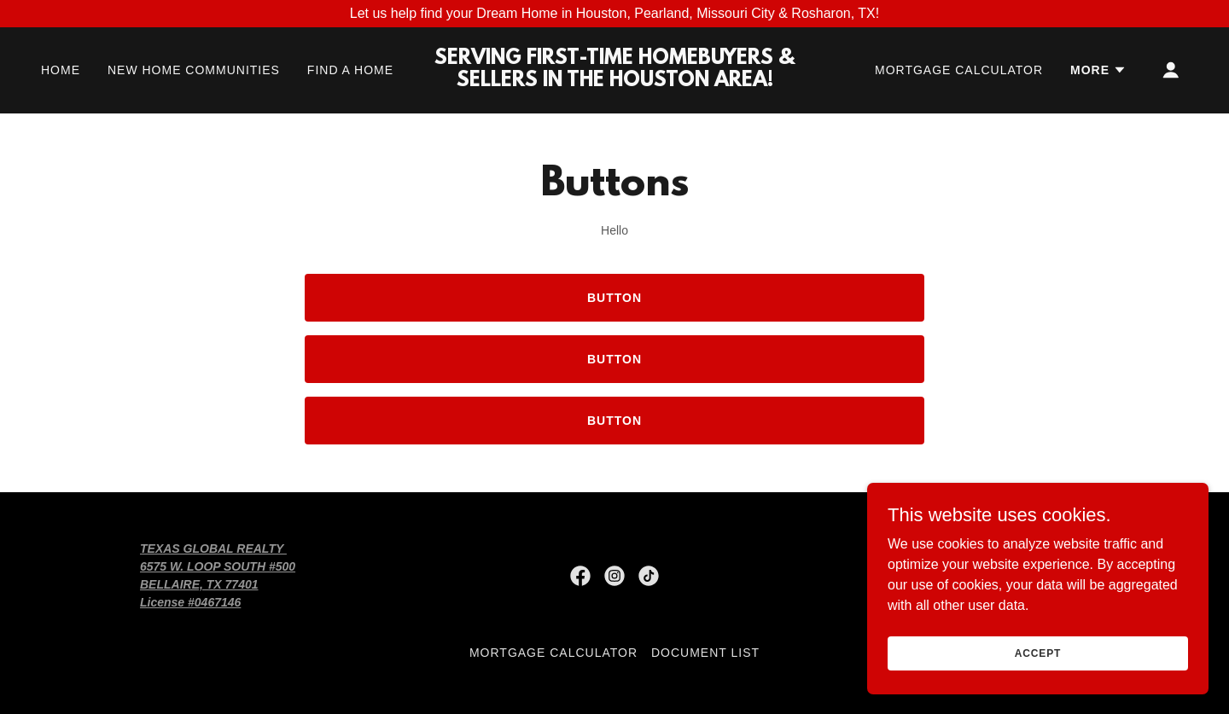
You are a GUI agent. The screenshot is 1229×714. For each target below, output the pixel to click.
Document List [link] (705, 652)
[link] (614, 81)
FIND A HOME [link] (350, 70)
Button (614, 298)
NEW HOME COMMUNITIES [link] (194, 70)
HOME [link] (60, 70)
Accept (1038, 653)
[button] (1098, 70)
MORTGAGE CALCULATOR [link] (959, 70)
